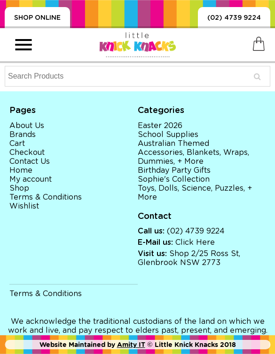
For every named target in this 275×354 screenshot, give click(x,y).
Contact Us (29, 161)
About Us (26, 125)
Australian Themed (173, 143)
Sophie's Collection (174, 179)
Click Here (195, 242)
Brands (22, 134)
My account (30, 179)
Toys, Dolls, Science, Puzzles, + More (195, 193)
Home (20, 170)
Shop (19, 188)
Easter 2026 (160, 125)
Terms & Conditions (45, 197)
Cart (17, 143)
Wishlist (24, 206)
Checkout (27, 152)
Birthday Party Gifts (174, 170)
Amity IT (131, 344)
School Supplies (168, 134)
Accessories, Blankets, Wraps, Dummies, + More (193, 157)
